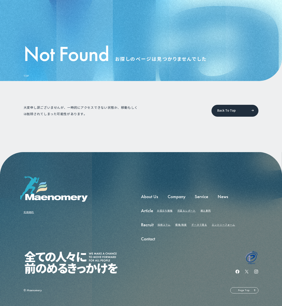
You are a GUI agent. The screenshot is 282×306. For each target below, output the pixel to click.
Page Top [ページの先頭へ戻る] (244, 290)
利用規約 (29, 212)
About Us (149, 196)
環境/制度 (181, 224)
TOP (26, 76)
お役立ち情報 (165, 210)
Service (201, 196)
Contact (148, 239)
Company (177, 196)
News (223, 196)
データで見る (199, 224)
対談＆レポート (186, 210)
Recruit (147, 225)
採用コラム (164, 224)
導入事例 (205, 210)
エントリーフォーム (223, 224)
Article (147, 211)
